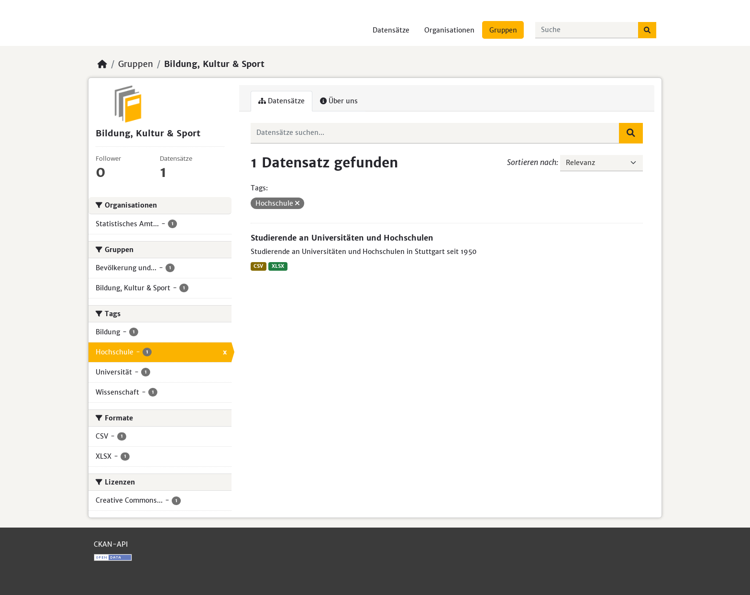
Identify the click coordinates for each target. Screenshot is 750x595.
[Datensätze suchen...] (587, 30)
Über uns (339, 101)
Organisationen (449, 30)
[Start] (102, 64)
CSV (258, 266)
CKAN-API (111, 544)
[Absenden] (647, 30)
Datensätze (391, 30)
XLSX (278, 266)
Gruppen (503, 30)
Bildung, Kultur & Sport (214, 64)
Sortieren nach (531, 162)
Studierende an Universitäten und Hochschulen (342, 237)
